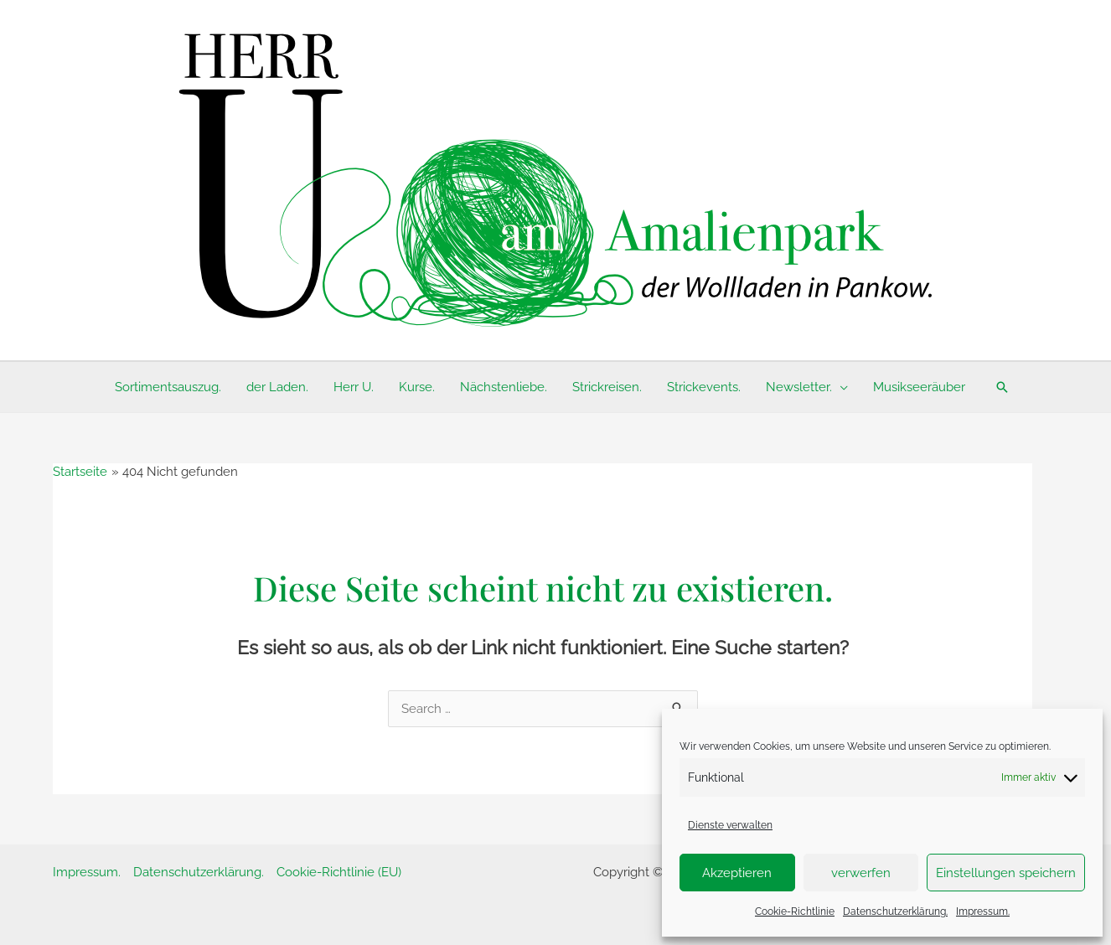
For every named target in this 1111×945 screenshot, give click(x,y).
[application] (840, 387)
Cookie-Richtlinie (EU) (338, 872)
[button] (1002, 387)
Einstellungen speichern (1006, 872)
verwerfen (861, 872)
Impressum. (983, 911)
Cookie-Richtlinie (795, 911)
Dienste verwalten (730, 825)
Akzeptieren (737, 872)
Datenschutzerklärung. (895, 911)
